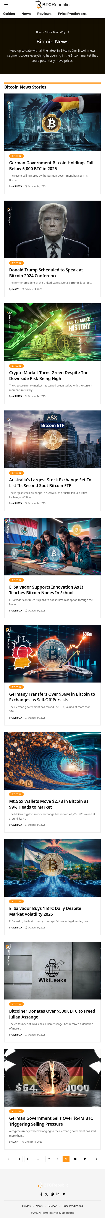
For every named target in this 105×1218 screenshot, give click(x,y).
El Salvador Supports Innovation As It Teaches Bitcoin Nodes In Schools (46, 590)
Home (39, 32)
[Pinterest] (52, 1194)
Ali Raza (17, 186)
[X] (46, 1194)
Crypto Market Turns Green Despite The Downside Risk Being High (48, 375)
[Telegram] (63, 1194)
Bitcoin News (52, 32)
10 (75, 1159)
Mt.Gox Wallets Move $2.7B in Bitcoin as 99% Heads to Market (48, 804)
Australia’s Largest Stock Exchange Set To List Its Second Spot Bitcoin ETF (50, 482)
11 (85, 1159)
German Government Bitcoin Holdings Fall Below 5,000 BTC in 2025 (51, 165)
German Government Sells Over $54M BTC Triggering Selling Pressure (51, 1121)
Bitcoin (16, 156)
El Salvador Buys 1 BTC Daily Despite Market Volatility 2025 (45, 911)
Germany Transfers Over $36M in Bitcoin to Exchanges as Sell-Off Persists (52, 697)
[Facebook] (41, 1194)
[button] (8, 4)
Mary (15, 289)
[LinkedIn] (57, 1194)
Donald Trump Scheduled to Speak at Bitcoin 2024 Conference (46, 273)
